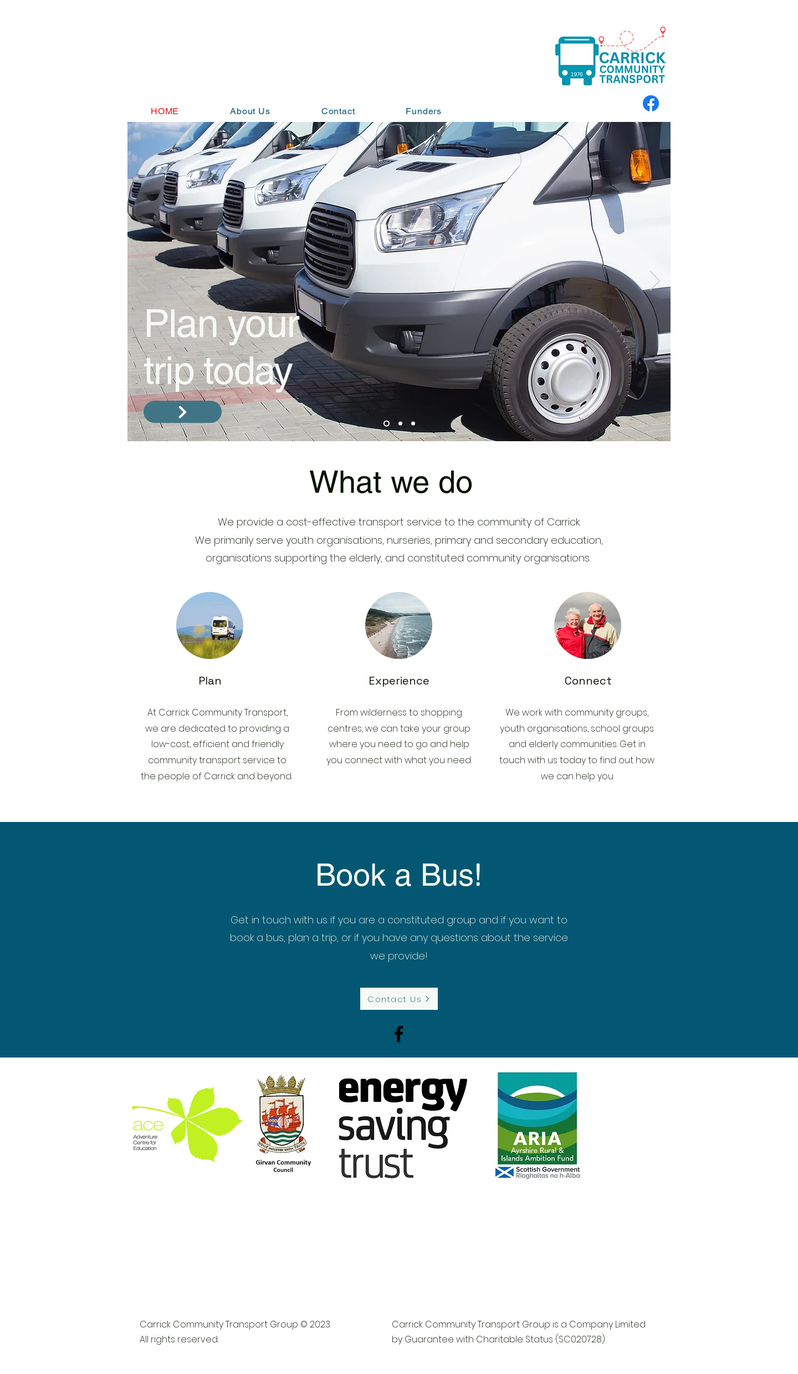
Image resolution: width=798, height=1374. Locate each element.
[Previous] (143, 281)
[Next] (655, 281)
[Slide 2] (400, 424)
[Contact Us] (399, 998)
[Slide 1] (386, 424)
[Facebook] (651, 103)
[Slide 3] (413, 424)
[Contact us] (183, 412)
